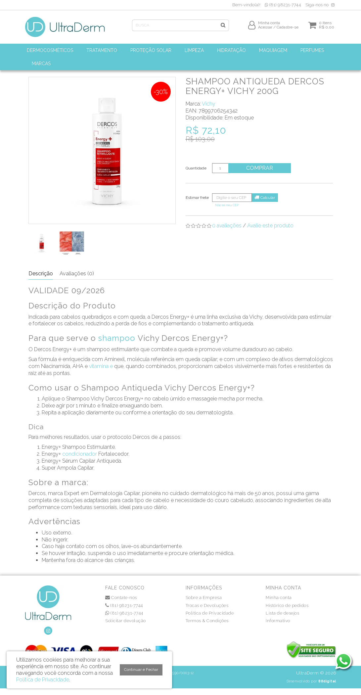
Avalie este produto (270, 225)
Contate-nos (121, 597)
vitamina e (101, 366)
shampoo (116, 338)
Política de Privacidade (210, 613)
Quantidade (196, 168)
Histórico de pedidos (287, 605)
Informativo (278, 620)
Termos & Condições (207, 620)
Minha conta (279, 597)
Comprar (261, 168)
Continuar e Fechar (141, 669)
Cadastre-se (287, 28)
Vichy (208, 104)
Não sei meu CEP (227, 205)
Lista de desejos (282, 613)
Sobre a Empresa (204, 597)
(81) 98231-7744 (283, 4)
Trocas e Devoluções (207, 605)
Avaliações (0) (77, 273)
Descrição (40, 273)
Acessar (265, 28)
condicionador (79, 454)
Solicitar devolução (125, 620)
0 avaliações (227, 225)
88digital (327, 681)
